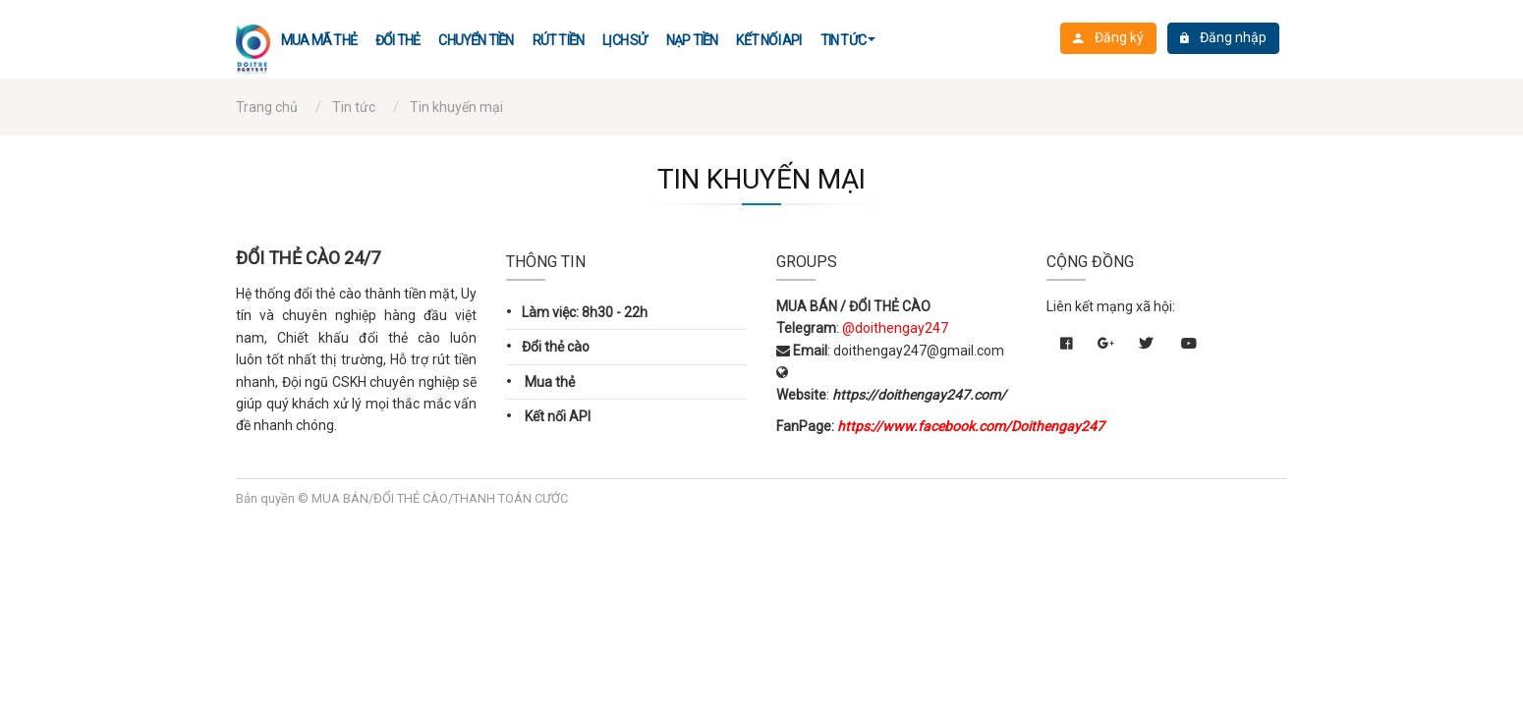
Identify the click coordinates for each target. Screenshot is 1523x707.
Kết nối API (768, 40)
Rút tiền (559, 40)
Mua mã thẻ (319, 40)
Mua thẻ (540, 381)
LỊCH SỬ (624, 40)
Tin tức (843, 40)
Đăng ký (1108, 37)
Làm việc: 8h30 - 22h (577, 311)
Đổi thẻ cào (548, 345)
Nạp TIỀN (692, 40)
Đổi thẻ (397, 40)
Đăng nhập (1223, 38)
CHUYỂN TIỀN (475, 40)
